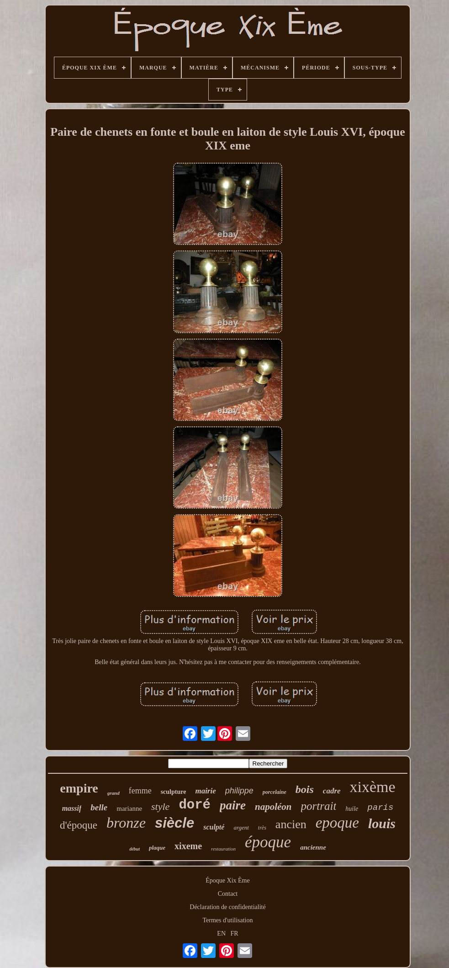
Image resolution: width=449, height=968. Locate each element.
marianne (129, 808)
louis (382, 823)
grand (113, 793)
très (262, 827)
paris (380, 808)
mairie (205, 791)
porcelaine (274, 792)
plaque (157, 847)
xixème (373, 786)
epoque (337, 822)
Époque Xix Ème (227, 880)
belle (98, 807)
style (160, 806)
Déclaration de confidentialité (227, 907)
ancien (290, 824)
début (134, 848)
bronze (126, 822)
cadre (332, 791)
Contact (228, 893)
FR (234, 933)
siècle (174, 823)
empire (79, 788)
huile (351, 808)
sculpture (173, 791)
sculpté (213, 827)
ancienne (313, 847)
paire (233, 805)
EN (221, 933)
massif (72, 808)
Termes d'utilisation (227, 920)
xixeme (188, 846)
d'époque (78, 825)
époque (268, 842)
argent (240, 827)
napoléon (273, 806)
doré (195, 805)
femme (140, 790)
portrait (319, 806)
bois (305, 789)
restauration (223, 848)
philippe (239, 790)
